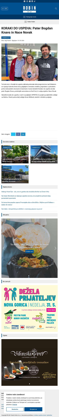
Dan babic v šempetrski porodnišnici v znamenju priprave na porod (21, 209)
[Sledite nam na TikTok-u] (34, 1)
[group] (29, 308)
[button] (4, 8)
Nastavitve (15, 409)
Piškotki (14, 404)
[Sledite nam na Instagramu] (27, 1)
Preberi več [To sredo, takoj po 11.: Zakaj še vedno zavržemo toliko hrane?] (29, 251)
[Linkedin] (23, 134)
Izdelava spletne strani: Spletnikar (43, 415)
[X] (13, 134)
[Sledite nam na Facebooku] (25, 1)
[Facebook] (18, 134)
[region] (24, 402)
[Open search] (56, 9)
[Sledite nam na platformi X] (30, 1)
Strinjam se (33, 409)
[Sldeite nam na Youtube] (32, 1)
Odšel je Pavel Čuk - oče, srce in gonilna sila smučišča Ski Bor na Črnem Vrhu (25, 192)
